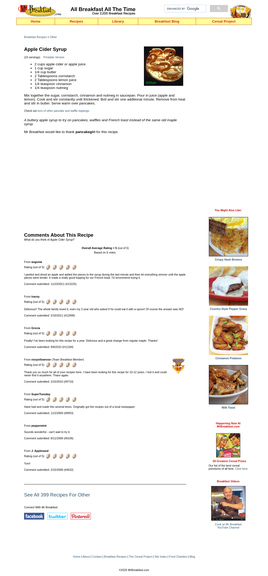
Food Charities (178, 556)
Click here (241, 468)
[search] (185, 8)
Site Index (160, 556)
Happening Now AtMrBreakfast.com (228, 425)
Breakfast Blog (167, 21)
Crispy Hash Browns (228, 258)
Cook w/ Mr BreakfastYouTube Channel (228, 526)
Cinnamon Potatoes (228, 357)
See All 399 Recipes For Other (57, 495)
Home (35, 21)
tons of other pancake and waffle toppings (63, 110)
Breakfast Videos (228, 481)
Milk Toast (228, 406)
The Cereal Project (140, 556)
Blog (192, 556)
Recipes (76, 21)
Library (118, 21)
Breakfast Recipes (35, 37)
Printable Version (53, 57)
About (86, 556)
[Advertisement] (105, 182)
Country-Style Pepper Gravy (228, 307)
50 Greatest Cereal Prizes (229, 461)
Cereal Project (224, 21)
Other (53, 37)
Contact (97, 556)
